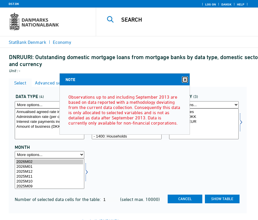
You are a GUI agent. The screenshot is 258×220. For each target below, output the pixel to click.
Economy (62, 42)
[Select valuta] (204, 123)
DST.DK (14, 4)
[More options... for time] (49, 154)
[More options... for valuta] (204, 104)
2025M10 (49, 181)
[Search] (182, 19)
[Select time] (49, 173)
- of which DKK (204, 116)
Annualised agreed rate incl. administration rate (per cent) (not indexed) (49, 112)
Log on (210, 4)
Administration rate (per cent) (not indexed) (49, 116)
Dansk (226, 4)
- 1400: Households (126, 136)
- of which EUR (204, 121)
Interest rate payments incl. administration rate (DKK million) (49, 121)
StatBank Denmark (27, 42)
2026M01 (49, 166)
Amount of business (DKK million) (49, 126)
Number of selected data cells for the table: (58, 199)
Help (240, 4)
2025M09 (49, 186)
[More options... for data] (49, 104)
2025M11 (49, 176)
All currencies (204, 112)
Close (184, 79)
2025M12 (49, 171)
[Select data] (49, 123)
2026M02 (49, 161)
